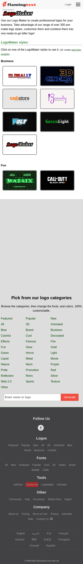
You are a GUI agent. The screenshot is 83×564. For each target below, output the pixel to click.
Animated (57, 324)
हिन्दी (32, 539)
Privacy (54, 513)
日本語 (45, 539)
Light (54, 352)
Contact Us (44, 518)
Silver (54, 375)
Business (56, 329)
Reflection (7, 375)
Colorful (6, 335)
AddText (18, 484)
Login (68, 4)
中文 (47, 533)
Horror (30, 352)
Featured (6, 318)
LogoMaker (47, 484)
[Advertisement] (41, 251)
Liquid (5, 358)
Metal (29, 358)
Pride (4, 370)
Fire (53, 341)
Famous (31, 341)
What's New (54, 499)
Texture (55, 381)
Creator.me (32, 484)
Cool (29, 335)
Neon (29, 364)
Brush (72, 464)
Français (61, 533)
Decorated (57, 335)
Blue (4, 329)
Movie (54, 358)
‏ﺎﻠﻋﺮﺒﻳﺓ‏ (34, 533)
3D (27, 324)
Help (27, 499)
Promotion (32, 370)
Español (49, 545)
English (19, 533)
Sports (30, 381)
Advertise (67, 513)
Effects (5, 341)
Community (15, 499)
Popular (31, 318)
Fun (3, 347)
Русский (32, 545)
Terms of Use (40, 513)
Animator (62, 484)
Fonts (41, 458)
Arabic (62, 464)
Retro (29, 375)
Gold (54, 347)
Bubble (36, 469)
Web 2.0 (6, 381)
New (53, 318)
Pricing (25, 513)
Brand (29, 329)
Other (4, 387)
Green (5, 352)
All (2, 324)
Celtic (46, 469)
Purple (55, 364)
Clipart (67, 499)
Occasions (39, 499)
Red (53, 370)
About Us (13, 513)
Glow (29, 347)
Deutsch (18, 539)
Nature (5, 364)
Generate (70, 397)
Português (62, 539)
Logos (41, 438)
